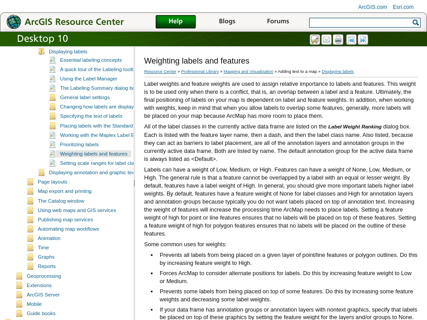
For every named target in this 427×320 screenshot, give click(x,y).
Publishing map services (65, 235)
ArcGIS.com (372, 7)
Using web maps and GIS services (77, 226)
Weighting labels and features (94, 169)
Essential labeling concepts (91, 76)
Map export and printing (65, 207)
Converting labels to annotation (84, 48)
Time (43, 263)
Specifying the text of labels (91, 132)
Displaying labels (68, 67)
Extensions (39, 301)
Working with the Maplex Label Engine (103, 151)
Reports (47, 282)
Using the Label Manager (88, 94)
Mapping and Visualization (249, 71)
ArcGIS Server (43, 310)
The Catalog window (61, 217)
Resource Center (160, 71)
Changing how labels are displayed (100, 122)
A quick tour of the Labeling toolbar (99, 85)
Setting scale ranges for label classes (102, 179)
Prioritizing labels (79, 160)
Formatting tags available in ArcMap (89, 57)
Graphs (46, 273)
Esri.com (403, 7)
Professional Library (200, 71)
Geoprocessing (44, 292)
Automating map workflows (68, 245)
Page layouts (53, 197)
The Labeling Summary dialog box (99, 104)
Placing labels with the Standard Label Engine (112, 141)
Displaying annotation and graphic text (92, 188)
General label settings (84, 113)
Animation (49, 254)
